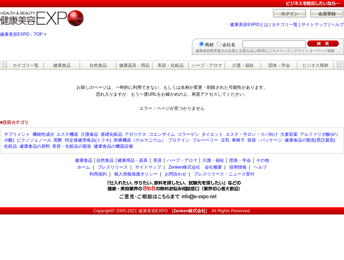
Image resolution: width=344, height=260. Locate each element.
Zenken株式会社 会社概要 (195, 167)
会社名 (228, 44)
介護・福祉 (243, 65)
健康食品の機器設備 (113, 146)
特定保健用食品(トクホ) (88, 140)
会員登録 (327, 13)
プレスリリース (112, 167)
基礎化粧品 (111, 134)
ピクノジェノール (34, 140)
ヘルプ (337, 24)
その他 (262, 160)
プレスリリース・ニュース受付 (224, 174)
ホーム (83, 167)
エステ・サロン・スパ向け (252, 134)
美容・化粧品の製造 (71, 146)
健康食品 (62, 65)
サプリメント (17, 134)
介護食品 (89, 134)
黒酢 (58, 140)
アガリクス (135, 134)
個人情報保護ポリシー (136, 174)
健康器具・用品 (134, 65)
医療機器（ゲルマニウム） (140, 140)
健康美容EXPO (153, 210)
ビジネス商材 (315, 65)
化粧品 (10, 146)
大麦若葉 (289, 134)
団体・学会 (279, 65)
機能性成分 (43, 134)
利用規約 (98, 174)
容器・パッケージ (264, 140)
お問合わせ (175, 174)
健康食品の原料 (35, 146)
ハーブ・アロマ (207, 65)
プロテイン (179, 140)
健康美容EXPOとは (249, 24)
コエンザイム (162, 134)
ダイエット (212, 134)
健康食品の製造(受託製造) (310, 140)
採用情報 (238, 167)
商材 (209, 44)
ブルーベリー (205, 140)
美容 (157, 160)
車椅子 (238, 140)
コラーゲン (188, 134)
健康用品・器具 (132, 160)
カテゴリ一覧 (285, 24)
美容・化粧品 (171, 65)
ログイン (289, 13)
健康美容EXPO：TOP (21, 34)
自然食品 (98, 65)
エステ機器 (67, 134)
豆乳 (225, 140)
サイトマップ (314, 24)
